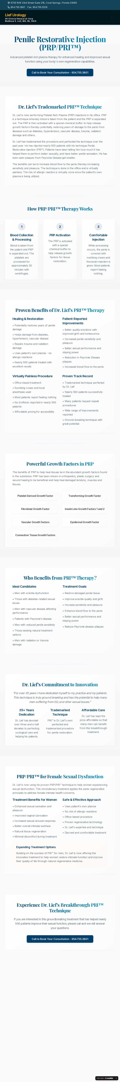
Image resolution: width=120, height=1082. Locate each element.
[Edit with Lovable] (104, 1078)
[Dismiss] (116, 1078)
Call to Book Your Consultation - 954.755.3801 (60, 72)
